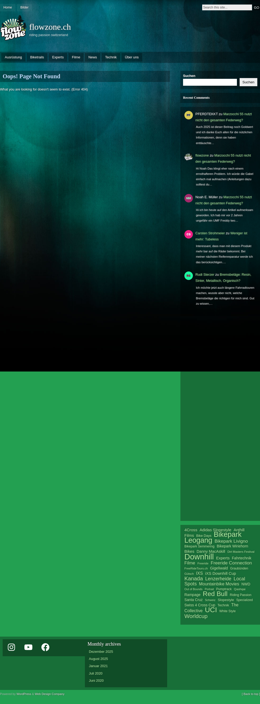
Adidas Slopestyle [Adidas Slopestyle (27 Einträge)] (215, 530)
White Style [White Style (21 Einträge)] (227, 611)
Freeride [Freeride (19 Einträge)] (203, 563)
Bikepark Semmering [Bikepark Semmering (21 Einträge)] (199, 546)
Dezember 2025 (101, 652)
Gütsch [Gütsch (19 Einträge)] (189, 573)
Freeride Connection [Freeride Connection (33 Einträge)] (231, 562)
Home (7, 7)
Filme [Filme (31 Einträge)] (189, 562)
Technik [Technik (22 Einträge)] (223, 605)
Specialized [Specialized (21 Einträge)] (244, 600)
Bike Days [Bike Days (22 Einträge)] (203, 536)
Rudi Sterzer (205, 275)
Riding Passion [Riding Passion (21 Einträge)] (241, 595)
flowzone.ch (50, 27)
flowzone (202, 155)
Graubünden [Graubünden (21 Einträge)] (239, 568)
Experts (58, 57)
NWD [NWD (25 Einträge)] (245, 584)
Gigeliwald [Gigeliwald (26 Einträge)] (219, 568)
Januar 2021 (98, 666)
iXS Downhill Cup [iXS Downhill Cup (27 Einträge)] (220, 573)
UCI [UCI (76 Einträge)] (211, 610)
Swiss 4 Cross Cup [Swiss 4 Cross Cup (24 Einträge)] (199, 605)
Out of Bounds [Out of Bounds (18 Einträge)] (193, 589)
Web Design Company (49, 694)
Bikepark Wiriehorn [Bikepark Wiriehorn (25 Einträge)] (232, 546)
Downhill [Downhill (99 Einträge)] (199, 556)
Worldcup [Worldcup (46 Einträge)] (195, 616)
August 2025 (98, 659)
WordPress (23, 694)
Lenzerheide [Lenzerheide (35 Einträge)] (218, 578)
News (92, 57)
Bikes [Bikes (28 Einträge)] (189, 551)
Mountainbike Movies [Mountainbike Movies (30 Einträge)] (219, 583)
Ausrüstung (13, 57)
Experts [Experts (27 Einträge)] (222, 558)
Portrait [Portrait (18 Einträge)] (209, 589)
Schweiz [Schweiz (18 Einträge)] (210, 600)
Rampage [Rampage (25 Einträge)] (192, 595)
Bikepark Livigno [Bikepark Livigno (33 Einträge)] (231, 541)
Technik (110, 57)
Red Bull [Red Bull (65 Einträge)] (215, 593)
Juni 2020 (96, 681)
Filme (76, 57)
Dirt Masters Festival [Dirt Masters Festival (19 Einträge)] (240, 551)
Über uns (132, 57)
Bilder (24, 7)
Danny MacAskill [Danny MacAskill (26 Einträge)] (211, 551)
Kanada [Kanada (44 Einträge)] (193, 578)
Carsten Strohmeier (210, 233)
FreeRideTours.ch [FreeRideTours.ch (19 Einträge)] (196, 568)
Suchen (189, 76)
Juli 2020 (95, 673)
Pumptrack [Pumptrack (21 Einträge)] (224, 589)
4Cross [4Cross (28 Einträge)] (190, 530)
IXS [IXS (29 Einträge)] (199, 573)
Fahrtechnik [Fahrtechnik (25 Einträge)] (241, 558)
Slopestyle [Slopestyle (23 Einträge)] (226, 600)
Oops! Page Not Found (31, 76)
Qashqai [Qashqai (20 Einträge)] (240, 589)
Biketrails (37, 57)
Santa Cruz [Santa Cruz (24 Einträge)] (193, 600)
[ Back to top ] (251, 694)
